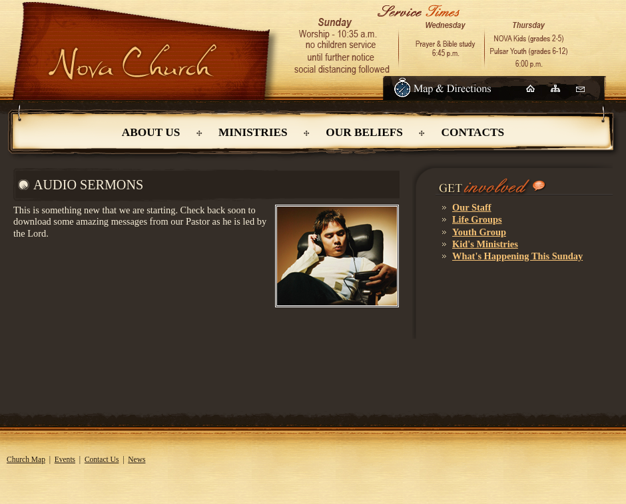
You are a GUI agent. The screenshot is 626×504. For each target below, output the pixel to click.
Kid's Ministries (485, 244)
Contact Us (102, 459)
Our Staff (471, 207)
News (136, 459)
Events (65, 459)
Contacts (473, 132)
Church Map (26, 459)
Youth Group (479, 232)
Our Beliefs (364, 132)
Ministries (253, 132)
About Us (151, 132)
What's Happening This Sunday (517, 256)
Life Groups (477, 219)
